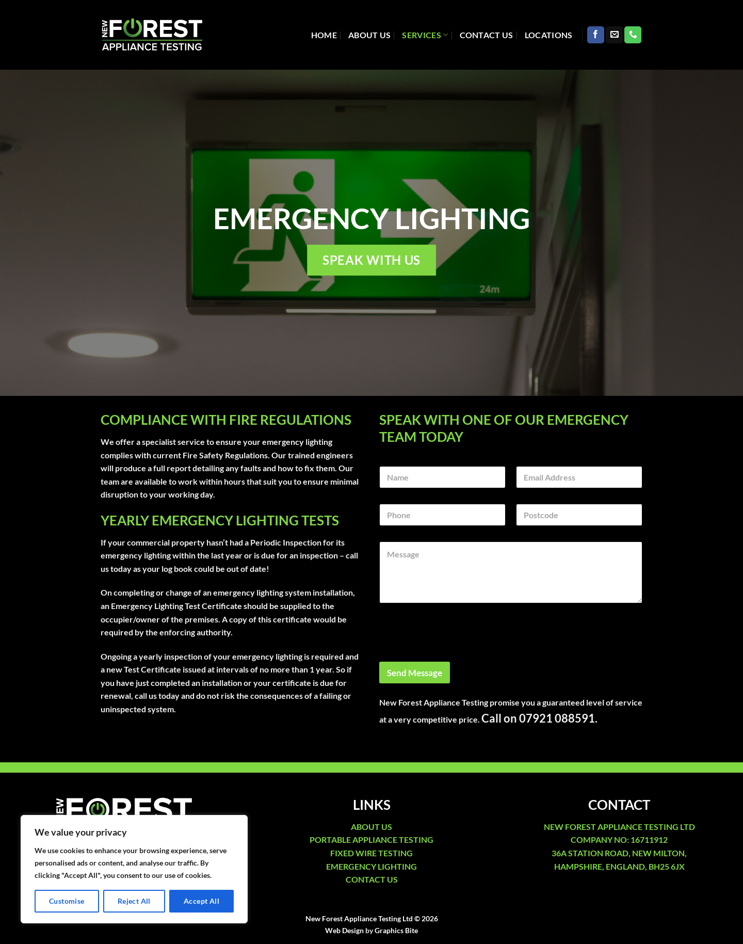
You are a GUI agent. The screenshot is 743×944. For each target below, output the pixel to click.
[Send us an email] (614, 35)
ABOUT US (371, 826)
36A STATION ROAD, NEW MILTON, (619, 853)
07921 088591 (557, 718)
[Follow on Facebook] (595, 35)
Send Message (414, 672)
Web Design (344, 930)
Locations (549, 35)
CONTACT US (372, 879)
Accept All (201, 901)
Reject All (134, 901)
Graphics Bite (396, 930)
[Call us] (632, 35)
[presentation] (457, 655)
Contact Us (486, 35)
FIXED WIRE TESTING (371, 853)
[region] (134, 869)
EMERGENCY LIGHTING (371, 866)
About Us (369, 35)
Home (324, 35)
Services (425, 35)
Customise (67, 901)
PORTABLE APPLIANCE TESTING (371, 839)
